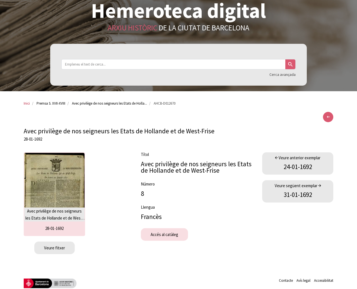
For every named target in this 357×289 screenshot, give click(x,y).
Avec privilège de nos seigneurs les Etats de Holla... (109, 103)
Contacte (286, 280)
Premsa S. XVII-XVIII (51, 103)
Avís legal (303, 280)
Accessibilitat (323, 280)
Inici (27, 103)
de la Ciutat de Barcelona (178, 27)
